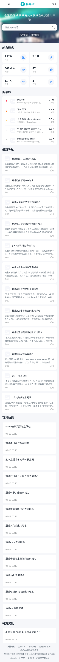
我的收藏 (24, 35)
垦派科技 (21, 646)
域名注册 (32, 646)
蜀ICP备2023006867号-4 (38, 658)
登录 (54, 4)
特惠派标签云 (45, 646)
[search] (53, 27)
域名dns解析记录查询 (29, 650)
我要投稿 (35, 35)
